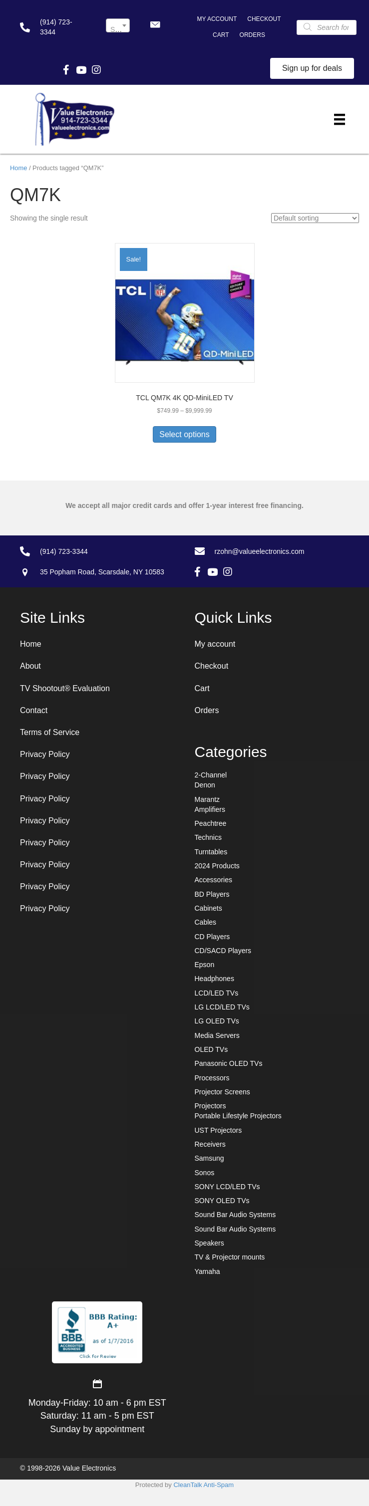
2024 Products (217, 866)
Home (18, 168)
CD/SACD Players (223, 951)
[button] (155, 24)
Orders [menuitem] (252, 34)
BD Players (212, 894)
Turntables (211, 852)
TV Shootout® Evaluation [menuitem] (65, 688)
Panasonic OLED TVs (229, 1063)
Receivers (210, 1144)
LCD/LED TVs (217, 993)
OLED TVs (211, 1049)
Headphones (214, 979)
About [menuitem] (30, 666)
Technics (208, 837)
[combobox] (118, 25)
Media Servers (217, 1035)
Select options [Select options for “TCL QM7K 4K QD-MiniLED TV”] (184, 434)
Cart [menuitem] (221, 34)
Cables (206, 922)
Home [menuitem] (30, 644)
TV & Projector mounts (230, 1257)
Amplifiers (210, 809)
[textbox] (117, 29)
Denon (205, 785)
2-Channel (211, 775)
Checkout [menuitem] (264, 18)
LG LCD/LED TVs (222, 1007)
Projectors (210, 1106)
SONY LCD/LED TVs (227, 1187)
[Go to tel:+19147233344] (53, 27)
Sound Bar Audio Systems (235, 1215)
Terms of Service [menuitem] (49, 732)
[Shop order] (315, 218)
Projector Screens (222, 1092)
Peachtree (211, 823)
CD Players (212, 937)
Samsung (209, 1158)
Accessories (213, 880)
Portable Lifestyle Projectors (238, 1116)
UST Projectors (218, 1130)
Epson (205, 965)
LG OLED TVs (217, 1021)
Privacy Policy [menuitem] (45, 754)
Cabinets (208, 908)
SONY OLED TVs (222, 1201)
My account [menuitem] (217, 18)
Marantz (207, 799)
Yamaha (207, 1271)
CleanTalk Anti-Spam (203, 1485)
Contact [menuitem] (33, 710)
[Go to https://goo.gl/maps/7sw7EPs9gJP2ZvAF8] (94, 571)
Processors (212, 1078)
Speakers (209, 1243)
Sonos (205, 1173)
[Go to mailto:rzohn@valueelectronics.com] (272, 550)
